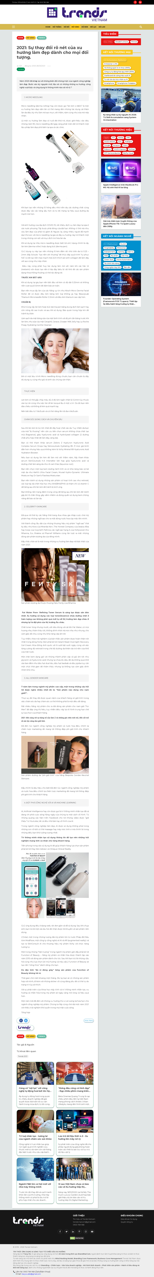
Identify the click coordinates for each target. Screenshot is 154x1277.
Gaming (121, 252)
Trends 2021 (22, 1056)
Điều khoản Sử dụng (129, 1219)
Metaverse (121, 248)
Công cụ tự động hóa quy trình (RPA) (119, 72)
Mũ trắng (57, 27)
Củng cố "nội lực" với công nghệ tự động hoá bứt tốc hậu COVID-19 (35, 1090)
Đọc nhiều (108, 42)
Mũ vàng (75, 27)
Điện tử (130, 252)
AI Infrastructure (110, 244)
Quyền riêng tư (127, 1222)
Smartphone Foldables (126, 83)
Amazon (116, 145)
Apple (106, 138)
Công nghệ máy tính (112, 267)
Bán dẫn (127, 267)
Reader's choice (121, 42)
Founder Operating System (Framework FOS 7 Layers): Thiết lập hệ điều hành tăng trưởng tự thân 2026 (120, 301)
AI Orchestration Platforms (115, 60)
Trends (41, 38)
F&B (106, 256)
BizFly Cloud (128, 153)
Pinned (134, 42)
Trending (21, 69)
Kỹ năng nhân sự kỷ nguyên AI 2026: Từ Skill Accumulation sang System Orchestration (120, 117)
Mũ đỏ (66, 27)
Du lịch (123, 244)
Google (107, 145)
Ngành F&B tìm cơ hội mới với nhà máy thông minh (35, 1185)
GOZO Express (120, 149)
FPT (113, 138)
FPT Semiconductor (112, 153)
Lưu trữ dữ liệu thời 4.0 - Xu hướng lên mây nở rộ (73, 1137)
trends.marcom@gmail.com (84, 1222)
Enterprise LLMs (110, 64)
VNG (128, 138)
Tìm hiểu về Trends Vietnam (84, 1219)
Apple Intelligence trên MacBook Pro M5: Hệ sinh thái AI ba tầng (120, 186)
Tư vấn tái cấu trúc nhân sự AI (116, 79)
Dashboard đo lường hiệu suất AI (117, 76)
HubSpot (128, 142)
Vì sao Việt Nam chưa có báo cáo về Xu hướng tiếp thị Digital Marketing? (73, 1185)
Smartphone (109, 83)
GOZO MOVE (109, 142)
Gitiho (125, 145)
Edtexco (107, 149)
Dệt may (124, 256)
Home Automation (124, 260)
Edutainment (109, 252)
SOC (120, 142)
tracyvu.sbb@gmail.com (31, 1274)
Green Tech (108, 260)
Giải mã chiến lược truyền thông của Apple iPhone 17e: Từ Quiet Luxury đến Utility (120, 223)
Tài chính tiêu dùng (111, 263)
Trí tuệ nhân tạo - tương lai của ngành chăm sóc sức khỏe (35, 1137)
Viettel (120, 138)
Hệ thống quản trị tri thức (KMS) (117, 68)
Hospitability (109, 248)
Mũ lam (102, 27)
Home (20, 38)
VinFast (132, 149)
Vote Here (88, 1020)
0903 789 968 (43, 2)
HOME (47, 27)
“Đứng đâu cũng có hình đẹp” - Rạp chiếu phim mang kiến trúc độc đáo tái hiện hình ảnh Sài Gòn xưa (74, 1090)
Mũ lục (93, 27)
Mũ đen (85, 27)
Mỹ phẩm (114, 256)
